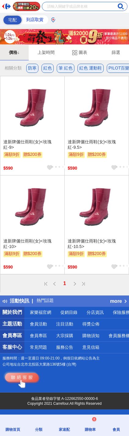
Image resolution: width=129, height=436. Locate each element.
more (118, 301)
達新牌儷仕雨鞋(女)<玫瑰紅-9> (27, 144)
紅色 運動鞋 (90, 68)
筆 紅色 (66, 68)
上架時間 (46, 52)
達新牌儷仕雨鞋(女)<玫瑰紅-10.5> (92, 244)
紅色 (47, 68)
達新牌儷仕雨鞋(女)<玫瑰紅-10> (27, 244)
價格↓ (14, 52)
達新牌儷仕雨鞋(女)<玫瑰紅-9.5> (92, 144)
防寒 (32, 68)
